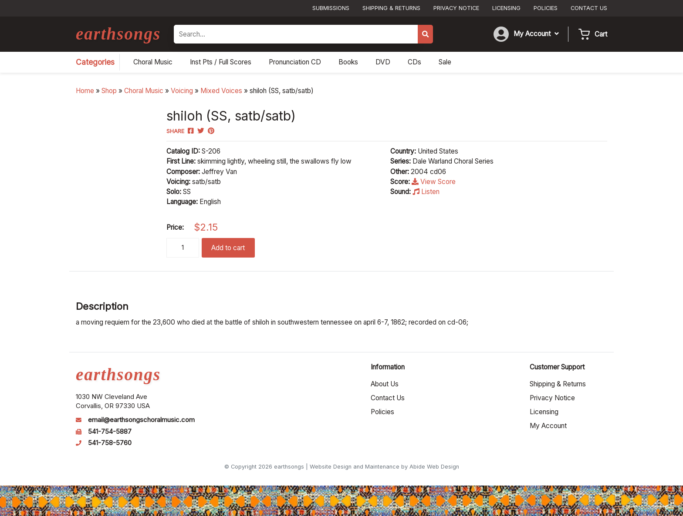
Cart (601, 34)
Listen (426, 192)
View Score (434, 182)
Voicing (182, 91)
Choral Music (143, 91)
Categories (95, 62)
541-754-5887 (110, 432)
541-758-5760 (110, 443)
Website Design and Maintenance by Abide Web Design (384, 466)
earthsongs (118, 33)
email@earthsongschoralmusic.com (141, 420)
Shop (109, 91)
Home (85, 91)
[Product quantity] (182, 248)
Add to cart (228, 248)
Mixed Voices (221, 91)
